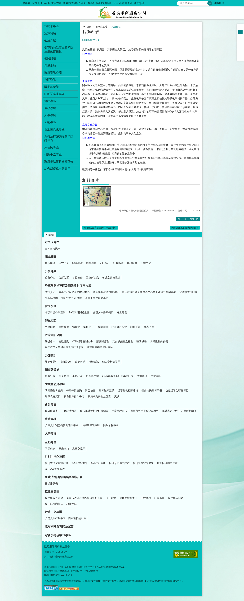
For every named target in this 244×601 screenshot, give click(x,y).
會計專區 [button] (50, 101)
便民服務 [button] (50, 58)
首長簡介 (77, 277)
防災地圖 (90, 390)
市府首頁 (56, 3)
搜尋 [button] (209, 3)
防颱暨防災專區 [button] (54, 94)
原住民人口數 (175, 498)
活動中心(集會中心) (83, 327)
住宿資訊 (156, 376)
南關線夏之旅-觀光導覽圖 (184, 227)
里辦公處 (64, 327)
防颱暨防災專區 (55, 384)
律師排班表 (51, 483)
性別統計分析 (98, 463)
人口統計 (105, 263)
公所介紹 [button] (50, 40)
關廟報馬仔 (51, 361)
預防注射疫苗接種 (71, 298)
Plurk (240, 44)
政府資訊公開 (53, 335)
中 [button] (240, 32)
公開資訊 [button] (50, 79)
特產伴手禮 (92, 376)
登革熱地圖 (51, 298)
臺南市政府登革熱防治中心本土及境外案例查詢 (149, 292)
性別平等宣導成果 (143, 463)
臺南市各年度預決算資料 (144, 410)
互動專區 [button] (50, 122)
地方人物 (149, 327)
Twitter (240, 49)
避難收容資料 (52, 396)
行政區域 (118, 263)
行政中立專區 (53, 512)
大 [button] (240, 36)
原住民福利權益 (54, 503)
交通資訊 (142, 376)
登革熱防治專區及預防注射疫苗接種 (68, 285)
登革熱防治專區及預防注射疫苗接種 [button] (58, 49)
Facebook (240, 40)
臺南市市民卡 (52, 248)
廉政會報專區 (111, 425)
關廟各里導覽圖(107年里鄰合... (101, 227)
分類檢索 (25, 3)
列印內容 (198, 32)
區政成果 (141, 341)
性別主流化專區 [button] (54, 129)
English (45, 3)
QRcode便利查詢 (122, 3)
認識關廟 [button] (50, 33)
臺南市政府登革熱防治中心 (74, 292)
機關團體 (91, 263)
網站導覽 (139, 3)
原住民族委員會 (54, 498)
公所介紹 (50, 271)
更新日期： (50, 551)
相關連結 (71, 503)
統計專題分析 (169, 410)
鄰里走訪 (50, 320)
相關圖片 (90, 180)
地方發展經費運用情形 (100, 347)
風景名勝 (64, 376)
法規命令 (50, 341)
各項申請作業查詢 (55, 312)
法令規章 (111, 498)
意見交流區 (78, 448)
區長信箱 (50, 448)
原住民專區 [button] (51, 147)
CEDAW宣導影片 (55, 469)
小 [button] (240, 28)
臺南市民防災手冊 (152, 390)
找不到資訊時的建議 (99, 3)
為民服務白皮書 (159, 341)
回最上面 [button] (194, 219)
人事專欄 (50, 115)
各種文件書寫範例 (103, 312)
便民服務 (50, 306)
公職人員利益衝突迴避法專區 (61, 425)
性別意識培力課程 (119, 463)
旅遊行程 (115, 26)
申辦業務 (146, 498)
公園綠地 (103, 327)
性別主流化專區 (55, 456)
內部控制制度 (188, 410)
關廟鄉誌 (77, 263)
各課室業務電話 (111, 277)
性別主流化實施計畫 (56, 463)
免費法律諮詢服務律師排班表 (63, 477)
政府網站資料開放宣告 (58, 161)
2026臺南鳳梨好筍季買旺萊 (118, 376)
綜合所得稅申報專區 (57, 168)
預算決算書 (51, 410)
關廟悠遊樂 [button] (51, 86)
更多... (117, 396)
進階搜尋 (219, 3)
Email (240, 57)
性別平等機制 (79, 463)
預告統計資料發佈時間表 (94, 410)
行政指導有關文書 (82, 341)
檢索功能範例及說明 (74, 3)
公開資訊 (50, 355)
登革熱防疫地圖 (188, 292)
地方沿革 (64, 263)
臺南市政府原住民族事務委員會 (84, 498)
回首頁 (36, 3)
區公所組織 (92, 277)
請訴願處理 (102, 341)
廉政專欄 (50, 419)
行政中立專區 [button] (53, 154)
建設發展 (132, 263)
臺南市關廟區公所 (122, 12)
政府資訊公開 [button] (53, 72)
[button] (97, 196)
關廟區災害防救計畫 (99, 396)
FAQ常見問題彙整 (79, 312)
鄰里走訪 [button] (50, 65)
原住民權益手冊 (128, 498)
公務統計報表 (69, 410)
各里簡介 (50, 327)
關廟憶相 (64, 448)
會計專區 (50, 404)
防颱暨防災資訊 (54, 390)
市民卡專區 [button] (51, 26)
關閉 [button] (51, 234)
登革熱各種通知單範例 (106, 292)
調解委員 (135, 327)
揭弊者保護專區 (91, 425)
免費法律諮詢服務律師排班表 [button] (58, 138)
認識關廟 (50, 256)
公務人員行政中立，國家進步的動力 (65, 518)
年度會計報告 (119, 410)
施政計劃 (64, 341)
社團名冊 (159, 498)
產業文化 (146, 263)
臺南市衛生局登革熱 (96, 298)
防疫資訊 (50, 292)
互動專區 (50, 442)
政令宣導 (80, 361)
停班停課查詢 (74, 390)
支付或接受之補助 (122, 341)
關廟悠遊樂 (101, 26)
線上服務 (122, 312)
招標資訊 (94, 361)
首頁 (89, 26)
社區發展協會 (119, 327)
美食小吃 (77, 376)
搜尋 (179, 2)
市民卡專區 (52, 242)
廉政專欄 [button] (50, 108)
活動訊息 (66, 361)
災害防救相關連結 (128, 390)
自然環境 (50, 263)
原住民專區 (52, 491)
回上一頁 (181, 219)
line (240, 53)
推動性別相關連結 (167, 463)
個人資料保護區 (111, 361)
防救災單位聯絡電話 (177, 390)
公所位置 (64, 277)
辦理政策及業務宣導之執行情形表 (64, 347)
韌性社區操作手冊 (74, 396)
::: (1, 1)
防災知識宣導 (106, 390)
